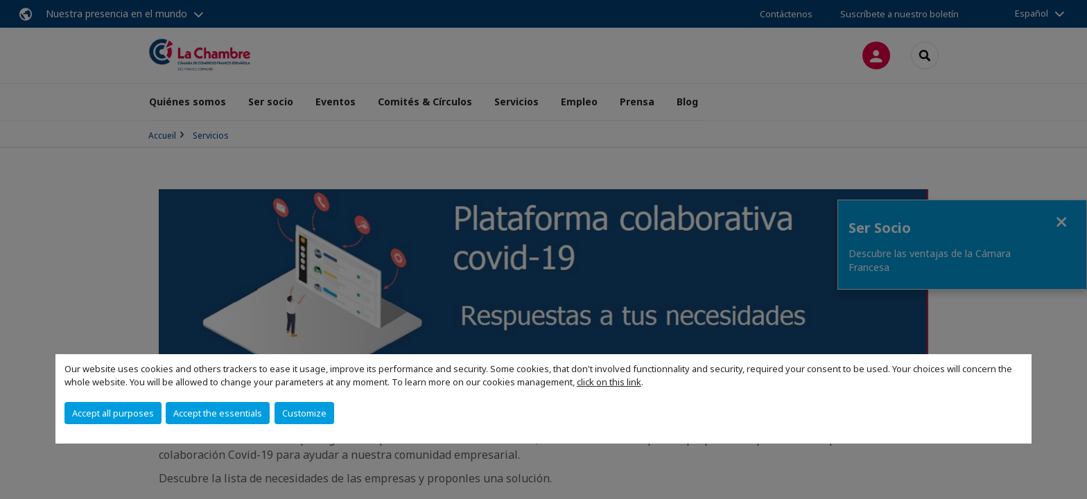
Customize (304, 413)
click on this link (609, 382)
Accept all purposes (113, 413)
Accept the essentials (217, 413)
